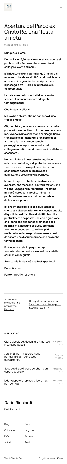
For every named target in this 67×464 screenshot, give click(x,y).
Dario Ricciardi (19, 44)
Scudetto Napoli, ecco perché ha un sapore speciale (26, 370)
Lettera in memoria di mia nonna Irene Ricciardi (12, 304)
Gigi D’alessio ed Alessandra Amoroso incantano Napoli (27, 343)
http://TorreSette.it (23, 274)
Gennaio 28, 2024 (59, 356)
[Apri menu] (61, 7)
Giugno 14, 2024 (58, 343)
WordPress (58, 458)
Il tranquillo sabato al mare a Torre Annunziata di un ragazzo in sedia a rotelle (45, 304)
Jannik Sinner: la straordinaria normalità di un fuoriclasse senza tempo (22, 356)
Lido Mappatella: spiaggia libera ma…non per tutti (26, 382)
